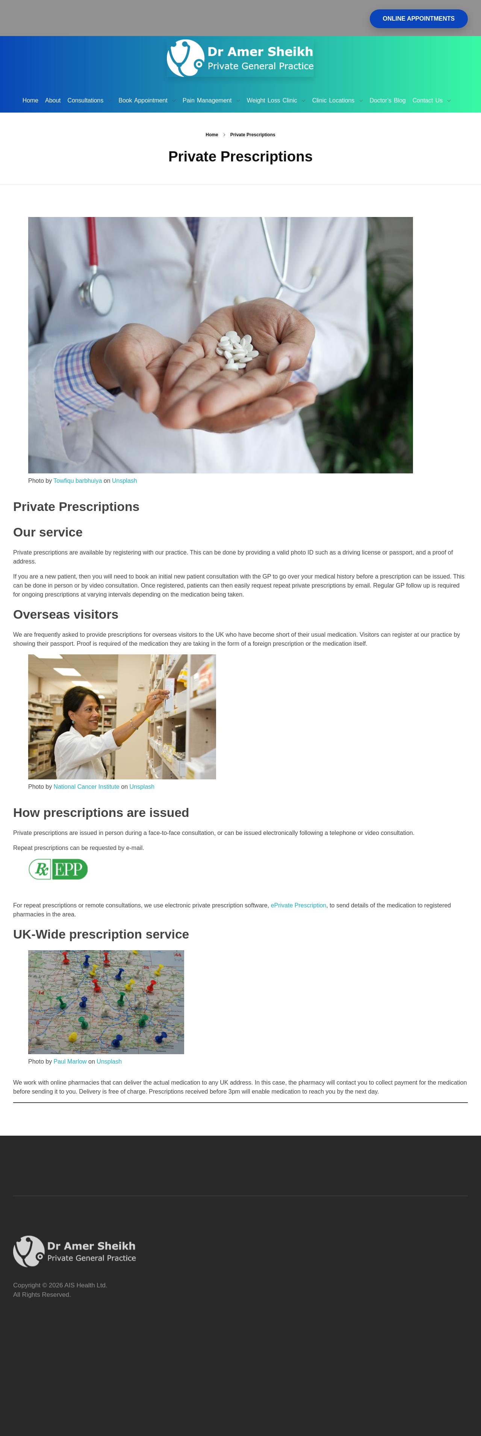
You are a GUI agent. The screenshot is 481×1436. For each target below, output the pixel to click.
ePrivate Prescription (299, 905)
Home (212, 134)
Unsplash (124, 481)
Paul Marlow (70, 1061)
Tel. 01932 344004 (256, 9)
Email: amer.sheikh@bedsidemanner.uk (288, 18)
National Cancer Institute (86, 787)
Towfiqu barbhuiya (77, 481)
